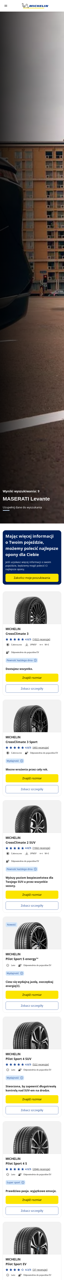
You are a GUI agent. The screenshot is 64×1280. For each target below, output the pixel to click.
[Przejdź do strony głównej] (35, 6)
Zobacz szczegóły (32, 688)
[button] (28, 639)
